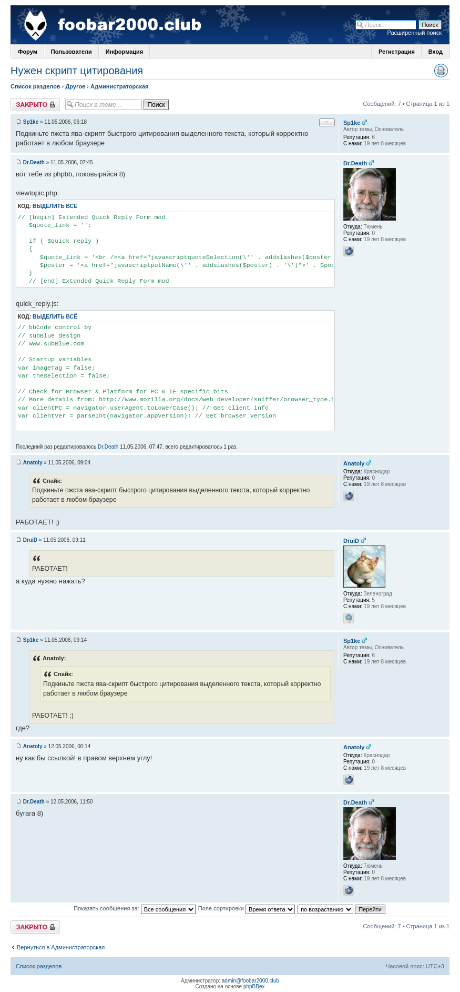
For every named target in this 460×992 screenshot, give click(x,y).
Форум (27, 51)
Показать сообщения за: (135, 908)
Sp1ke (30, 122)
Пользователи (71, 51)
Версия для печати (441, 70)
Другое (75, 86)
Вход (435, 51)
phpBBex (254, 986)
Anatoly (33, 462)
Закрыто (35, 104)
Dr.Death (34, 162)
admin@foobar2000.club (250, 981)
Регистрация (397, 51)
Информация (124, 51)
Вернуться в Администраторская (61, 947)
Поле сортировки (246, 908)
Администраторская (119, 86)
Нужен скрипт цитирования (77, 70)
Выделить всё (55, 206)
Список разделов (35, 86)
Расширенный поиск (414, 32)
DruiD (30, 540)
